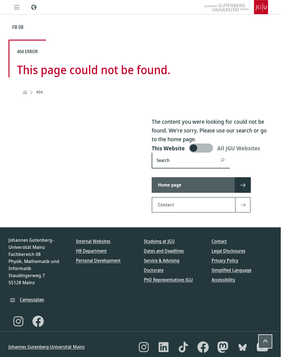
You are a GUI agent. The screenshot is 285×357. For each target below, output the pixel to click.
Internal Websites (93, 241)
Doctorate (154, 270)
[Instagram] (18, 321)
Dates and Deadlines (164, 251)
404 (39, 92)
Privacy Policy (225, 260)
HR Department (91, 251)
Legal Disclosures (228, 251)
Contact (219, 241)
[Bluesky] (242, 347)
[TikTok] (183, 347)
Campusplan (32, 299)
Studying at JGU (159, 241)
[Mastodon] (223, 347)
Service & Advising (161, 260)
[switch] (212, 148)
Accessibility (223, 280)
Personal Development (98, 260)
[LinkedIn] (163, 347)
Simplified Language (231, 270)
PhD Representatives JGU (168, 280)
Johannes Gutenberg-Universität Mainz (46, 347)
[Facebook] (38, 321)
